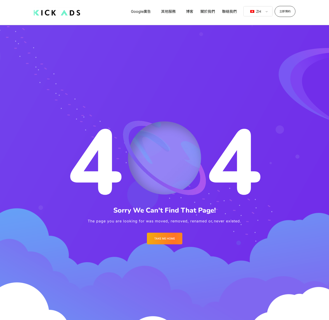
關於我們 (207, 11)
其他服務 (168, 11)
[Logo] (57, 11)
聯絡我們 (229, 11)
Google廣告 (141, 11)
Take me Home (164, 238)
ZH (255, 11)
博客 (189, 11)
